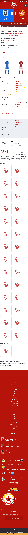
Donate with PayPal (12, 533)
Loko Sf (17, 460)
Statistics (14, 395)
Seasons (15, 397)
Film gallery (15, 422)
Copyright (14, 414)
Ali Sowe (17, 137)
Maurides (17, 106)
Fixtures (14, 393)
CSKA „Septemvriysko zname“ (14, 470)
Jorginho (17, 135)
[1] (17, 44)
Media (14, 416)
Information (14, 408)
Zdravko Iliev (5, 86)
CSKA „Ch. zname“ (8, 483)
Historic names (23, 1)
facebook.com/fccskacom (10, 514)
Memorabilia (4, 58)
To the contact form (14, 518)
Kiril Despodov (19, 102)
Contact (14, 429)
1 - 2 (13, 479)
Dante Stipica (19, 81)
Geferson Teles (19, 93)
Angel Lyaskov (18, 132)
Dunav (8, 473)
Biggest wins (14, 404)
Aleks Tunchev (10, 440)
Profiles (15, 389)
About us (15, 410)
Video (14, 420)
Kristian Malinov (19, 95)
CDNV (7, 460)
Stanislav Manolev (19, 83)
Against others (14, 401)
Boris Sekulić (18, 124)
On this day (15, 406)
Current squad (14, 385)
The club (14, 383)
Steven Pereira (19, 85)
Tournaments (14, 399)
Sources (15, 412)
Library (15, 427)
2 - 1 (3, 473)
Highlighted (14, 433)
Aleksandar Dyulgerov (18, 127)
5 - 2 (11, 460)
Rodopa (8, 479)
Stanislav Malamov (5, 113)
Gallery (4, 53)
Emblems (14, 391)
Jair (8, 453)
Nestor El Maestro (13, 40)
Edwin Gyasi (18, 100)
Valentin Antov (19, 130)
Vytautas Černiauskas (19, 122)
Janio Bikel (18, 97)
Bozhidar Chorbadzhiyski (19, 90)
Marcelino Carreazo (13, 446)
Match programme (14, 424)
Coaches (15, 387)
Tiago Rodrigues (19, 104)
